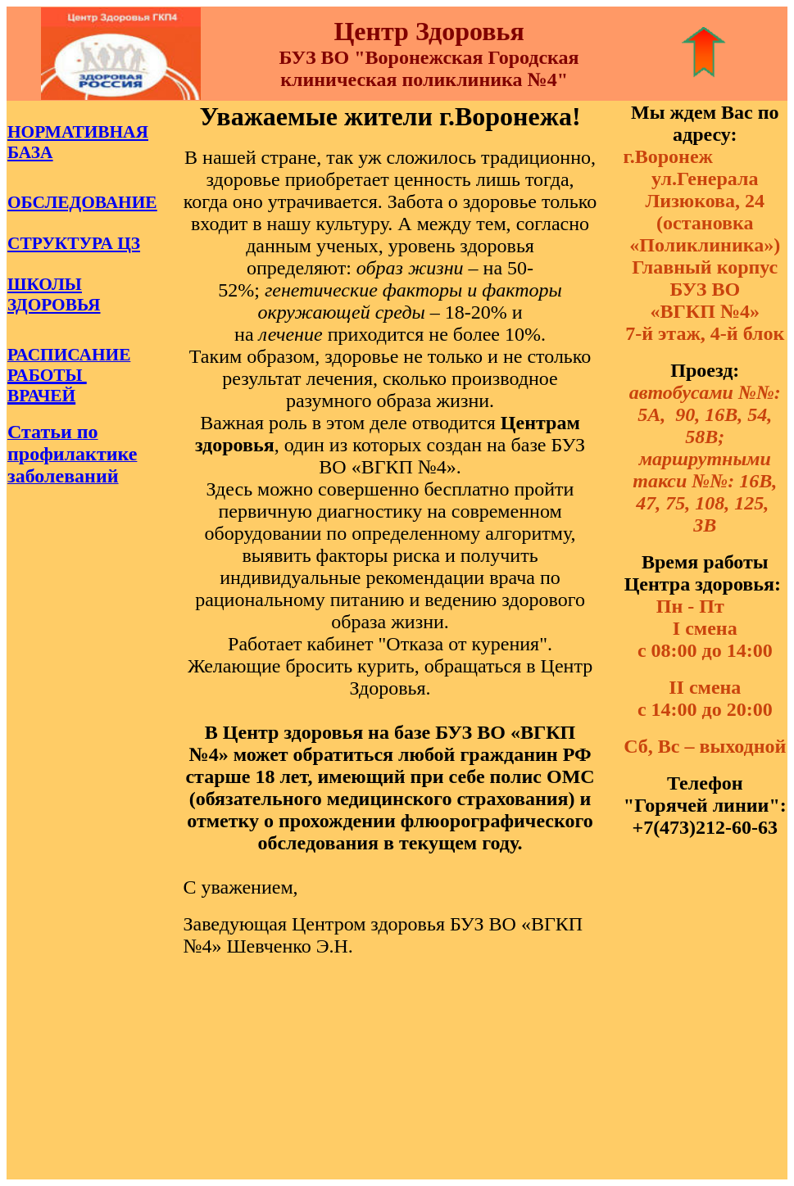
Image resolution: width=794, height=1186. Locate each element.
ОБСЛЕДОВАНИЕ (82, 202)
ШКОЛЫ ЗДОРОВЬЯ (53, 294)
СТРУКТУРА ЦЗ (73, 243)
